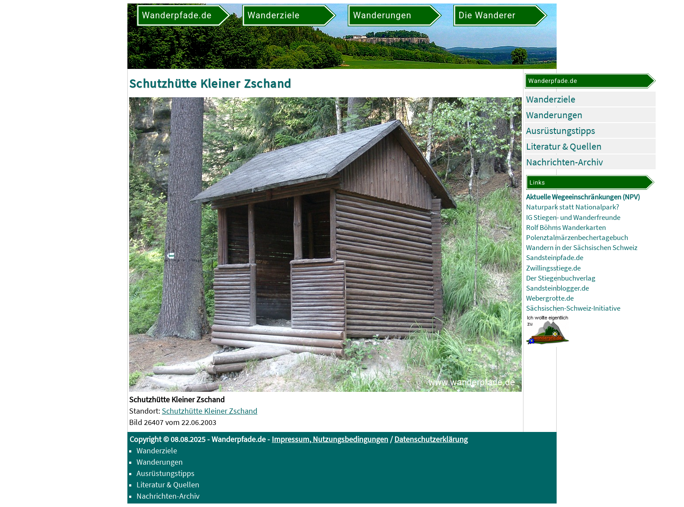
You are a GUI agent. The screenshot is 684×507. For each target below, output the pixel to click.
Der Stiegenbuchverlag (560, 278)
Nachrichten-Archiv (564, 162)
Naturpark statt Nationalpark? (572, 207)
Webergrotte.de (550, 298)
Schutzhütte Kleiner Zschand (209, 411)
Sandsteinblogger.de (557, 288)
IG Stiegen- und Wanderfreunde (573, 217)
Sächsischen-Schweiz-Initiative (573, 308)
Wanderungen (554, 115)
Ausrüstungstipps (560, 130)
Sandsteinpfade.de (554, 257)
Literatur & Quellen (564, 146)
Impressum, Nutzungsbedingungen (330, 439)
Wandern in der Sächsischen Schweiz (581, 247)
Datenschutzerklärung (431, 439)
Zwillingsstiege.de (553, 268)
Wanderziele (550, 99)
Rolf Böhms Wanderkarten (566, 227)
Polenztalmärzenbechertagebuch (577, 237)
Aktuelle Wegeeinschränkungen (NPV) (583, 197)
